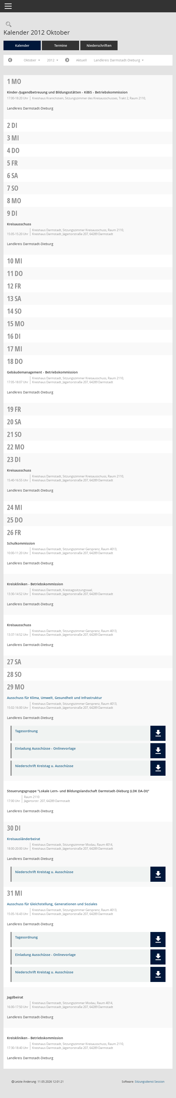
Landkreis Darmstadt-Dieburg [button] (119, 60)
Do (15, 150)
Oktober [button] (32, 60)
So (14, 188)
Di (14, 125)
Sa (14, 175)
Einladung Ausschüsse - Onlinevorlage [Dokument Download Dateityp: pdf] (45, 749)
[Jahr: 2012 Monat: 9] (10, 60)
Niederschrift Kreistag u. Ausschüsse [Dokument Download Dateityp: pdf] (44, 766)
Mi (15, 138)
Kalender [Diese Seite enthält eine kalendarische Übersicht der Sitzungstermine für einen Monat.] (22, 45)
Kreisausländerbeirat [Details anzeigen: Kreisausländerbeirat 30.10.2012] (23, 839)
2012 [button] (52, 60)
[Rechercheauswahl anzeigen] (7, 24)
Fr (14, 163)
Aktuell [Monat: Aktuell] (81, 60)
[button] (158, 733)
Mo (16, 81)
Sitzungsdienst (149, 1082)
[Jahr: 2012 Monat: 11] (67, 60)
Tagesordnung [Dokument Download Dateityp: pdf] (26, 731)
